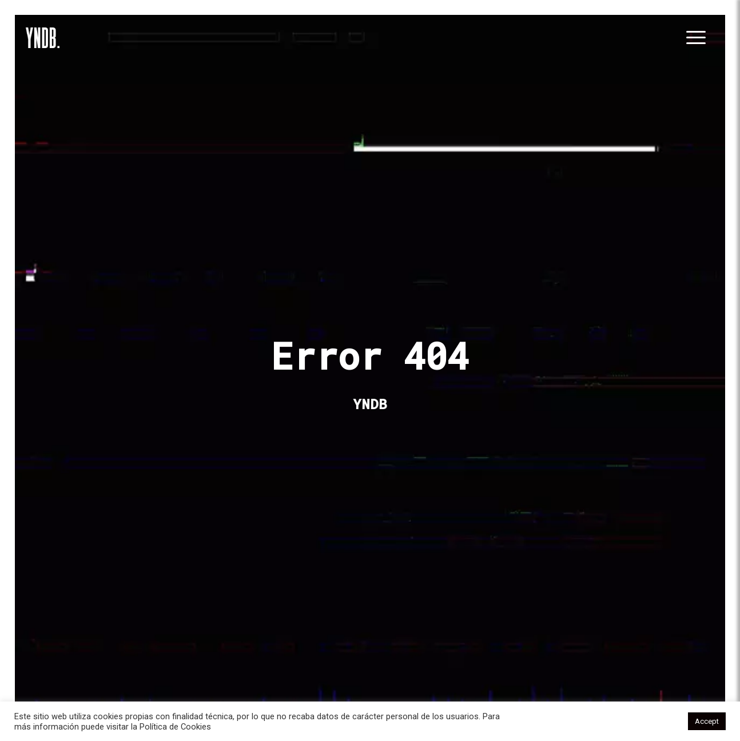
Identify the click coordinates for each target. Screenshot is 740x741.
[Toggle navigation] (697, 38)
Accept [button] (707, 721)
